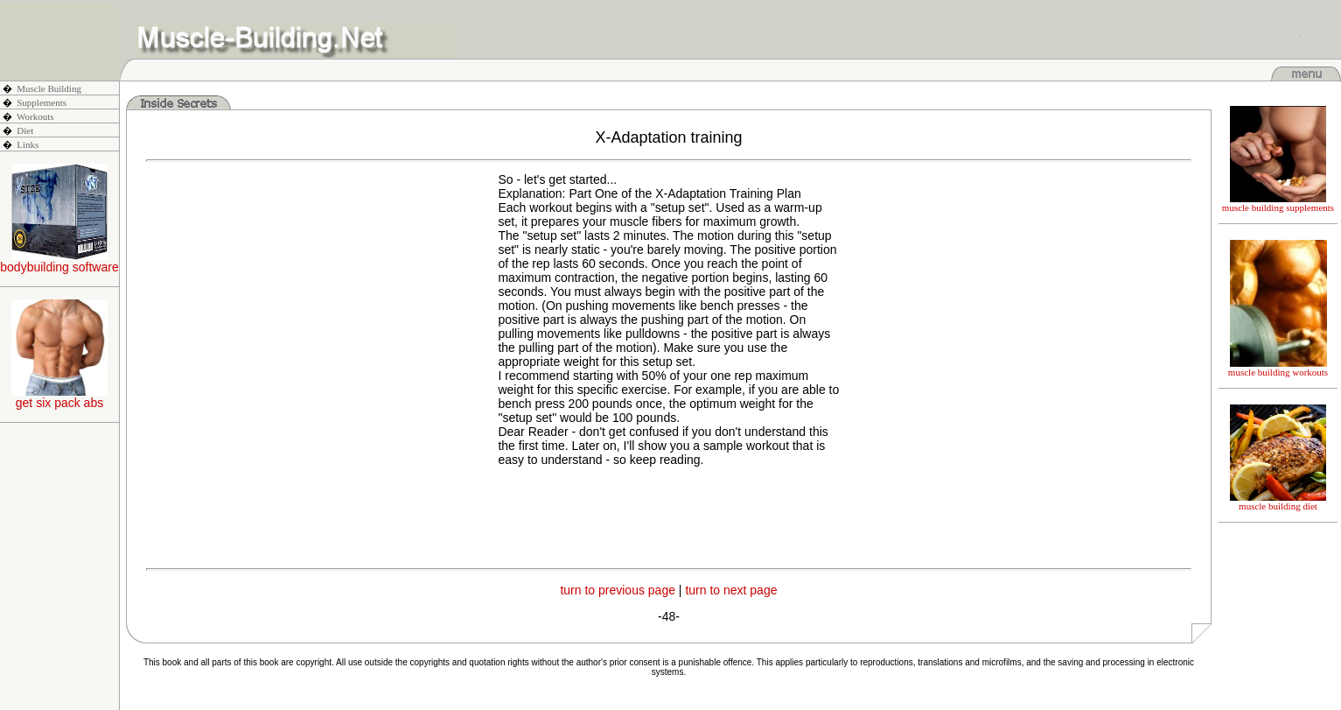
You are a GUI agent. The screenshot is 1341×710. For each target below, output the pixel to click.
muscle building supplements (1278, 203)
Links (27, 144)
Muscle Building (49, 88)
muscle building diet (1278, 501)
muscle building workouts (1278, 367)
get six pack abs (59, 397)
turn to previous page (617, 590)
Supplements (41, 102)
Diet (25, 130)
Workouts (35, 116)
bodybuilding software (59, 261)
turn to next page (731, 590)
